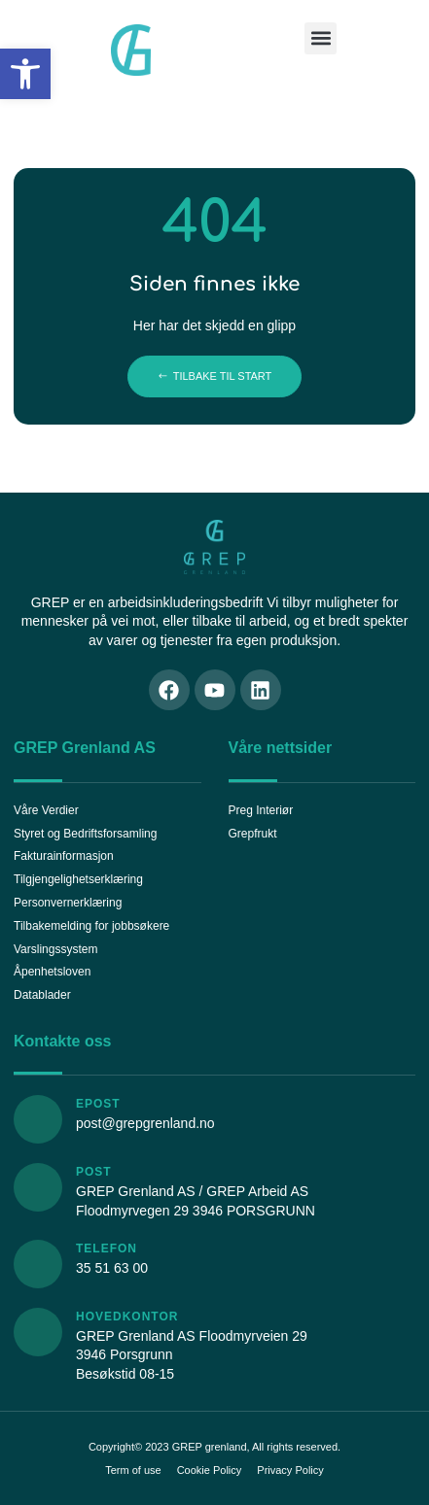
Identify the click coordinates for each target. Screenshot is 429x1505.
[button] (25, 74)
